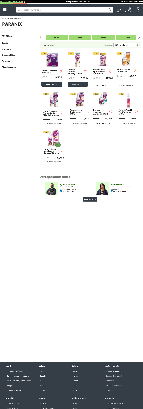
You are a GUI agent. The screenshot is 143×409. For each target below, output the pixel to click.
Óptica (42, 398)
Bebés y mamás (111, 366)
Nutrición (10, 398)
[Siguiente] (139, 37)
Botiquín (10, 386)
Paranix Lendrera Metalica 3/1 (49, 72)
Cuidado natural (79, 398)
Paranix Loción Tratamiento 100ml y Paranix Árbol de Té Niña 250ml (50, 113)
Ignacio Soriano (67, 184)
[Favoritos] (129, 10)
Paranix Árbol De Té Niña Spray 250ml (126, 112)
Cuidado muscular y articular (18, 376)
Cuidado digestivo (14, 390)
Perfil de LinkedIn (69, 191)
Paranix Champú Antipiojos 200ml (75, 71)
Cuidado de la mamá (114, 376)
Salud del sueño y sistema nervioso (20, 381)
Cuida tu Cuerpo (13, 403)
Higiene (75, 366)
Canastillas (110, 381)
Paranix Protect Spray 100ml (123, 71)
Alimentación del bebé (114, 386)
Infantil (108, 390)
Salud (8, 366)
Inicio (4, 18)
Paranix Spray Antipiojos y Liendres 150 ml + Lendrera (50, 151)
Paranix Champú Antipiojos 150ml (100, 112)
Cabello (43, 376)
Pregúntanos (90, 199)
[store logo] (11, 10)
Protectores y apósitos (114, 403)
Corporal (43, 390)
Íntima (75, 376)
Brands (10, 18)
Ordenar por (108, 45)
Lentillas (43, 403)
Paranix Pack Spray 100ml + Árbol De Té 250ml (99, 72)
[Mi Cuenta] (119, 10)
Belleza (42, 366)
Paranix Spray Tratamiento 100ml (76, 112)
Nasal (75, 390)
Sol (41, 381)
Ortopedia (109, 398)
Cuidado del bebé (112, 371)
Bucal (75, 371)
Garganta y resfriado (15, 371)
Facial (42, 371)
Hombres (43, 386)
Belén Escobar (117, 184)
